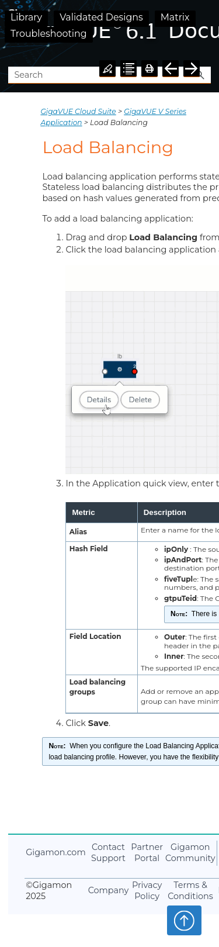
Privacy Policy (147, 890)
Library (26, 17)
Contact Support (108, 852)
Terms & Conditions (190, 890)
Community (190, 852)
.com (55, 852)
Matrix (175, 17)
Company (108, 890)
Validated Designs (101, 17)
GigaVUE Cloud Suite (78, 111)
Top (184, 920)
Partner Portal (147, 852)
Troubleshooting (49, 33)
